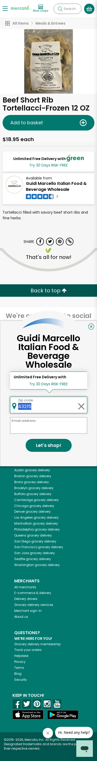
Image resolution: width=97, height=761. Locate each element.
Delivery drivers (26, 599)
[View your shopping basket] (89, 9)
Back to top (49, 290)
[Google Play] (62, 714)
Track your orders (28, 650)
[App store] (27, 714)
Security (20, 679)
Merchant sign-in (28, 610)
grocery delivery (34, 464)
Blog (17, 673)
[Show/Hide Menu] (5, 8)
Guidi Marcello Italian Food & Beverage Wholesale (56, 186)
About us (21, 616)
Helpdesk (21, 656)
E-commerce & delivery (32, 593)
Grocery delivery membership (37, 644)
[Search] (67, 9)
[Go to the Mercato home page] (20, 7)
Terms (19, 667)
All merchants (25, 587)
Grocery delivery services (33, 605)
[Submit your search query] (60, 9)
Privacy (20, 661)
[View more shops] (40, 9)
